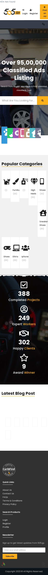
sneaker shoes (43, 220)
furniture (16, 186)
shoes (43, 186)
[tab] (4, 135)
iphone (25, 253)
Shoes (7, 253)
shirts (15, 253)
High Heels (33, 188)
